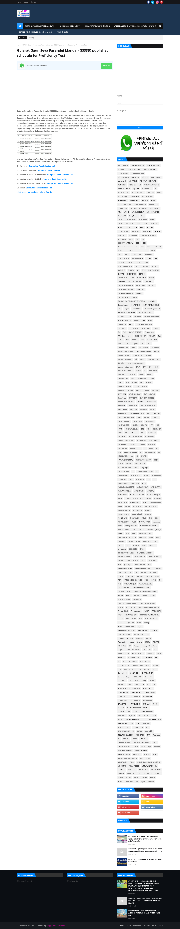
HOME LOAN (137, 421)
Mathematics (122, 495)
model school (137, 514)
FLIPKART (152, 336)
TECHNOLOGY (138, 727)
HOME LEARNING (124, 421)
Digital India (148, 282)
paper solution (140, 564)
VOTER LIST (132, 770)
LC (133, 471)
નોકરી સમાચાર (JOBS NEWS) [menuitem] (70, 26)
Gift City (148, 355)
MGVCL (127, 506)
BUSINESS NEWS (123, 231)
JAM (119, 452)
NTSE (128, 545)
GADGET (127, 344)
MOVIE (144, 518)
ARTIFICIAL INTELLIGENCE (138, 208)
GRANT (141, 375)
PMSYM (136, 595)
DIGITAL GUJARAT (134, 282)
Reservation (122, 642)
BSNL (142, 227)
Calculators (136, 231)
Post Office (137, 599)
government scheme (125, 367)
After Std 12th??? (124, 189)
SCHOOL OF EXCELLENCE (141, 665)
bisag (139, 224)
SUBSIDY (121, 708)
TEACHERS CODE (124, 727)
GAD (119, 344)
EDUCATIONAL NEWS (145, 313)
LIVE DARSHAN (123, 475)
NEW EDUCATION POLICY (127, 537)
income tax (152, 433)
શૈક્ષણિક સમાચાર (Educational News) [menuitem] (39, 26)
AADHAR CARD (156, 177)
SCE (124, 661)
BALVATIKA (143, 220)
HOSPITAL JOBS (123, 425)
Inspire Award (153, 441)
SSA (148, 685)
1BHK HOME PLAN (137, 165)
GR (145, 371)
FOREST (135, 340)
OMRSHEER (133, 549)
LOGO (131, 479)
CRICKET (138, 262)
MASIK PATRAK (156, 487)
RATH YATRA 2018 (124, 634)
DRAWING (152, 301)
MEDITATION (122, 502)
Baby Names (133, 216)
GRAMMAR (132, 375)
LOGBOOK (122, 479)
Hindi (148, 413)
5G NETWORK (123, 173)
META (120, 506)
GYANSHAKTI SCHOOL (126, 402)
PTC (140, 619)
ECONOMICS (136, 309)
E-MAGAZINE (136, 305)
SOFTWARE (122, 681)
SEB (119, 669)
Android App (122, 196)
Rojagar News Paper (150, 646)
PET (119, 580)
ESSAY (150, 320)
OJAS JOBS (152, 545)
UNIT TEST (143, 739)
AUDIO (126, 212)
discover (147, 926)
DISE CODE (140, 289)
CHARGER (157, 247)
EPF (143, 320)
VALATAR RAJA (146, 747)
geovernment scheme (126, 351)
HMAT (139, 417)
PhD (119, 584)
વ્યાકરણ (151, 781)
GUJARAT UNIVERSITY (125, 390)
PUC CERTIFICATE (151, 619)
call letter (157, 231)
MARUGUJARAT (142, 487)
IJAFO (143, 433)
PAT (136, 572)
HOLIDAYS (155, 417)
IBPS (142, 429)
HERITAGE (143, 410)
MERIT (145, 502)
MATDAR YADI (139, 491)
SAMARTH (150, 654)
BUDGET (150, 227)
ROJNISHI (121, 650)
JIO (159, 452)
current (155, 266)
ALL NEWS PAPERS (138, 193)
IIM (133, 433)
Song (144, 681)
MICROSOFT (137, 506)
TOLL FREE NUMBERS (125, 735)
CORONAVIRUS (137, 258)
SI (145, 677)
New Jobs (142, 537)
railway (146, 623)
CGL (142, 247)
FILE (124, 332)
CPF (155, 258)
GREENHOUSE (123, 379)
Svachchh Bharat (147, 712)
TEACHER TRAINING (143, 723)
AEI (140, 185)
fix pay (130, 336)
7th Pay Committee (137, 173)
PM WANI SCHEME (124, 592)
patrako (143, 572)
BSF (135, 227)
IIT (137, 433)
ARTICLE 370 (122, 208)
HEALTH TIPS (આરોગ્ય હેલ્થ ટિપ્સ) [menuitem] (97, 26)
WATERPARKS (155, 770)
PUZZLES (121, 623)
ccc (143, 239)
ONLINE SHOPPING (154, 557)
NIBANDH (121, 541)
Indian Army (149, 437)
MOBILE (147, 510)
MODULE (148, 514)
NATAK (142, 530)
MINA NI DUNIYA (150, 506)
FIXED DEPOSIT (140, 336)
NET (150, 533)
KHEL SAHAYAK (140, 464)
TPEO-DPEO (140, 735)
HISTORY (157, 413)
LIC (157, 471)
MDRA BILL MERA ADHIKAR (134, 499)
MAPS (144, 483)
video (155, 754)
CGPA (149, 247)
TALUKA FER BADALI (133, 719)
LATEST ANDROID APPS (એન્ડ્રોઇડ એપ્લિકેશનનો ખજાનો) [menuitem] (135, 26)
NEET (134, 533)
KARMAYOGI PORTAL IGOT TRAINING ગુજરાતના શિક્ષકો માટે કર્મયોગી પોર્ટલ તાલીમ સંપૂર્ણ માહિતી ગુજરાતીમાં (144, 838)
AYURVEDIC (122, 216)
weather (121, 774)
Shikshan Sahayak (124, 677)
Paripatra (158, 568)
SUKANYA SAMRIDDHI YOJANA (137, 708)
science (155, 665)
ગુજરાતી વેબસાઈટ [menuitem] (62, 32)
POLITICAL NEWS (124, 599)
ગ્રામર (143, 781)
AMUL (159, 193)
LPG (148, 479)
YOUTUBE (129, 781)
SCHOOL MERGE (123, 665)
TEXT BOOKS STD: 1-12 (126, 731)
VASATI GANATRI (124, 754)
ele (130, 317)
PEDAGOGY (130, 576)
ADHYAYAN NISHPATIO (148, 181)
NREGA (120, 545)
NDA (127, 533)
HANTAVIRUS (132, 406)
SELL (154, 669)
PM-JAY (120, 595)
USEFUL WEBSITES (124, 747)
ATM (119, 212)
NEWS (24, 45)
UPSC (154, 743)
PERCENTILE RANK (152, 576)
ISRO (151, 448)
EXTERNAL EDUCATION (144, 324)
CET (137, 247)
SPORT (137, 685)
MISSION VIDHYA (124, 510)
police (152, 595)
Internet (142, 444)
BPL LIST (128, 227)
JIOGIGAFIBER (123, 456)
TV (119, 739)
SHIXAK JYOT (138, 677)
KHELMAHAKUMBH (124, 468)
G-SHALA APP (152, 340)
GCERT (133, 348)
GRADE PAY (153, 371)
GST (141, 382)
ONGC (142, 549)
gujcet (146, 390)
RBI (148, 634)
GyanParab (122, 398)
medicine (157, 499)
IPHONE (133, 448)
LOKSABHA (140, 479)
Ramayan (154, 630)
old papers (122, 549)
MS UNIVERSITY (123, 522)
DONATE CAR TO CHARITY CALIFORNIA (131, 301)
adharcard (122, 181)
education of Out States (126, 313)
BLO (146, 224)
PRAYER (146, 611)
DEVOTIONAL (141, 278)
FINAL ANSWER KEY (135, 332)
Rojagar (137, 646)
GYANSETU (133, 398)
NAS (135, 530)
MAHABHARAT (123, 483)
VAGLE (136, 747)
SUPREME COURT (124, 712)
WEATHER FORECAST (134, 774)
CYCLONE (121, 270)
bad (142, 216)
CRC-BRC (121, 262)
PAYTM (120, 576)
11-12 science (123, 165)
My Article (156, 522)
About (26, 2)
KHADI (120, 464)
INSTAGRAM (122, 444)
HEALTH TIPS (122, 410)
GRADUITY (122, 375)
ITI (156, 448)
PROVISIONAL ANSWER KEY (149, 615)
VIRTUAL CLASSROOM (149, 766)
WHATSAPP (148, 774)
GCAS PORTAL (123, 348)
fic (119, 332)
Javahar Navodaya (130, 452)
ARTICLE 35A (153, 204)
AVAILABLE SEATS (138, 212)
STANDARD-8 (122, 704)
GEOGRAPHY (143, 348)
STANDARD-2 (122, 696)
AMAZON (150, 193)
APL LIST (145, 200)
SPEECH (151, 681)
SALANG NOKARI (138, 654)
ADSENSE (132, 185)
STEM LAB (146, 704)
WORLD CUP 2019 (124, 778)
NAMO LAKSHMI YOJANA (148, 526)
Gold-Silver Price (153, 359)
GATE (148, 344)
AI (155, 189)
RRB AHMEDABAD (134, 650)
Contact (33, 2)
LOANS (146, 475)
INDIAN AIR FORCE (135, 437)
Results (139, 642)
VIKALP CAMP (122, 762)
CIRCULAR (132, 251)
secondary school (130, 669)
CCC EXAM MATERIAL (125, 243)
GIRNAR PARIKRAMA (125, 359)
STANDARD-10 (123, 692)
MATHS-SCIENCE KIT (137, 495)
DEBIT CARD (131, 274)
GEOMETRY (155, 348)
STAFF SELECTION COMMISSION (129, 688)
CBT (137, 239)
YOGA (120, 781)
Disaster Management (126, 289)
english (136, 320)
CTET (136, 266)
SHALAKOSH (134, 673)
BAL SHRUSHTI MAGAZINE (127, 220)
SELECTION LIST (145, 669)
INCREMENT (122, 437)
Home (19, 2)
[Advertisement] (65, 87)
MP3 (150, 518)
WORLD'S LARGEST (140, 778)
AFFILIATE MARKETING (151, 185)
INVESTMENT (122, 448)
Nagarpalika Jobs (131, 526)
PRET (120, 615)
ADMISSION (122, 185)
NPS (155, 541)
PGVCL (154, 580)
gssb (127, 382)
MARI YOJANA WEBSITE (126, 487)
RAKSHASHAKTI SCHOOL (126, 630)
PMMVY (128, 595)
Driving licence (123, 305)
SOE (151, 677)
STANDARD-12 (150, 692)
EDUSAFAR (122, 317)
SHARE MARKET (147, 673)
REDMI (148, 638)
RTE (144, 650)
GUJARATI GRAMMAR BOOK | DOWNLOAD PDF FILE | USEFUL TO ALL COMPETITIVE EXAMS (145, 900)
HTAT (120, 429)
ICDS (148, 429)
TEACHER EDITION (154, 719)
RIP (130, 646)
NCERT (120, 533)
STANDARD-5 (122, 700)
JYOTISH (144, 456)
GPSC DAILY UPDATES (125, 371)
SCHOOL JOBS (145, 661)
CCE (144, 243)
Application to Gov (124, 204)
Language (144, 468)
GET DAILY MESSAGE (144, 351)
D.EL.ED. (131, 270)
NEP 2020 (142, 533)
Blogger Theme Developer (55, 926)
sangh (159, 654)
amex (161, 926)
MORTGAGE (134, 518)
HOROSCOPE (149, 421)
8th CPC (145, 177)
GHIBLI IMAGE (137, 355)
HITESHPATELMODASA (126, 417)
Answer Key (134, 196)
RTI (150, 650)
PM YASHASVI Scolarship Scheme (145, 592)
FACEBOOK (122, 328)
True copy (156, 735)
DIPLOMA (151, 286)
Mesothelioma (155, 502)
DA (138, 270)
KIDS (136, 468)
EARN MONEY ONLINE (151, 305)
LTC (154, 479)
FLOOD (120, 340)
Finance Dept (149, 332)
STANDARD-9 (135, 704)
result (132, 642)
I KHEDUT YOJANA (131, 429)
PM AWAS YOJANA (145, 584)
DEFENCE (142, 274)
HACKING (140, 402)
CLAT (146, 251)
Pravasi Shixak (123, 611)
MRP (156, 518)
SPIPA (130, 685)
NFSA (158, 537)
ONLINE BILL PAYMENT (144, 553)
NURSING (136, 545)
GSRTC (120, 382)
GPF (144, 367)
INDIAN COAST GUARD (126, 441)
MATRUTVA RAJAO (153, 495)
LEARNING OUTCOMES (145, 471)
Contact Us (137, 926)
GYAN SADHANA (135, 394)
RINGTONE (122, 646)
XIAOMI (152, 778)
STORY (155, 704)
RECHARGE (139, 638)
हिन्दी (137, 781)
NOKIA (138, 541)
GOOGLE (121, 363)
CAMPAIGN (133, 235)
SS (143, 685)
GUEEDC (149, 382)
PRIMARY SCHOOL (131, 615)
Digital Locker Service (125, 286)
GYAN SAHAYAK (149, 394)
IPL (140, 448)
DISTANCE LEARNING (125, 293)
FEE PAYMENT (133, 328)
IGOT (126, 433)
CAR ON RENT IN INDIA (148, 235)
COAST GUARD (137, 255)
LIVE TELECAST (136, 475)
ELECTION (137, 317)
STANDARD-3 (135, 696)
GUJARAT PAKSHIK (124, 386)
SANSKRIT (121, 657)
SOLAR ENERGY (134, 681)
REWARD (156, 642)
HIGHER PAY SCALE (137, 413)
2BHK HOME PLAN (153, 165)
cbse (131, 239)
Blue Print (154, 224)
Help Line (133, 410)
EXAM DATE (122, 324)
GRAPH (149, 375)
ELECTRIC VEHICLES (124, 320)
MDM (120, 499)
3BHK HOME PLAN (134, 169)
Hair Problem (151, 402)
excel (131, 324)
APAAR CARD (122, 200)
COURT (148, 258)
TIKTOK (139, 731)
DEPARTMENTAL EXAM (126, 278)
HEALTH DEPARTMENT (148, 406)
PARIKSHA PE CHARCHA (143, 568)
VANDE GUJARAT (141, 750)
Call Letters (122, 235)
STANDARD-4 (147, 696)
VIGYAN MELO (145, 758)
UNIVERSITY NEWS (124, 743)
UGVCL (134, 739)
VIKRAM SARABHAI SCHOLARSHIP (148, 762)
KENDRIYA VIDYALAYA (143, 460)
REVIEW (147, 642)
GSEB (132, 379)
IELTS (120, 433)
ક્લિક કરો (106, 66)
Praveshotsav (136, 611)
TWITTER (126, 739)
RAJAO (140, 626)
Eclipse (126, 309)
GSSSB (134, 382)
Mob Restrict (137, 510)
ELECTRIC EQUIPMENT (151, 317)
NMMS (130, 541)
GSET (152, 379)
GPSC (156, 367)
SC (119, 661)
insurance (133, 444)
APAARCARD (134, 200)
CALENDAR (147, 231)
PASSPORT (128, 572)
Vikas (132, 762)
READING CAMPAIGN (125, 638)
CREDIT (130, 262)
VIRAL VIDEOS (134, 766)
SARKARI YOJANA (134, 657)
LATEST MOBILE (123, 471)
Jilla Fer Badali (150, 452)
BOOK (120, 227)
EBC (119, 309)
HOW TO (144, 425)
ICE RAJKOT (157, 429)
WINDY (158, 774)
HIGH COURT (122, 413)
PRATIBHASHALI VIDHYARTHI (148, 607)
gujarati (138, 390)
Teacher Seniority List (125, 723)
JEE (141, 452)
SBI (156, 657)
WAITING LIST (143, 770)
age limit (136, 189)
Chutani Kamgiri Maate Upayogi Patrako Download (145, 860)
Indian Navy (141, 441)
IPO (145, 448)
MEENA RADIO (135, 502)
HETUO (152, 410)
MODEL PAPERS (123, 514)
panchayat (128, 564)
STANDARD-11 (136, 692)
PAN (119, 564)
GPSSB (138, 371)
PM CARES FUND (124, 588)
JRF (137, 456)
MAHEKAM (135, 483)
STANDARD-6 (135, 700)
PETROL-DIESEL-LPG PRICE (133, 580)
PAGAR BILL (152, 561)
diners (154, 926)
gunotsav (155, 390)
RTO (155, 650)
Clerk (153, 251)
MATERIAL (150, 491)
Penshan (140, 576)
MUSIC (134, 522)
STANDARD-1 (147, 688)
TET (147, 727)
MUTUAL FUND (144, 522)
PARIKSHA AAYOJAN (125, 568)
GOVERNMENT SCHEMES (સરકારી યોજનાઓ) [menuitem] (35, 32)
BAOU (120, 224)
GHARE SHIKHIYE (124, 355)
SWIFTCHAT (122, 716)
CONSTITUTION (123, 258)
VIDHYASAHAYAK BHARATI (127, 758)
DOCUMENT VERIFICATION (127, 297)
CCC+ (138, 243)
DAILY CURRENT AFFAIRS (150, 270)
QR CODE (131, 623)
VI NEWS (147, 754)
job (132, 456)
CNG (127, 255)
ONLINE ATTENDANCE (126, 553)
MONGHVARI (122, 518)
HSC (157, 425)
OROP (143, 561)
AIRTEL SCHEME (123, 193)
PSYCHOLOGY (131, 619)
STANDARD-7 (147, 700)
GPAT (138, 367)
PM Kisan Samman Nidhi (141, 588)
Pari (149, 564)
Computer (149, 255)
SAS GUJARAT (147, 657)
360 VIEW (121, 169)
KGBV (156, 460)
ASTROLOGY (154, 208)
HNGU (146, 417)
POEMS (144, 595)
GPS (150, 367)
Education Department (152, 309)
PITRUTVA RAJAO (130, 584)
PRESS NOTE (156, 611)
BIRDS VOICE (130, 224)
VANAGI (157, 747)
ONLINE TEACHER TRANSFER (128, 561)
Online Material (139, 557)
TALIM (120, 719)
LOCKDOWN (156, 475)
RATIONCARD (139, 634)
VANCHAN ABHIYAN (125, 750)
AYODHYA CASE (153, 212)
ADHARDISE (133, 181)
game (136, 344)
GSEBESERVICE (142, 379)
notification (147, 541)
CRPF (146, 262)
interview (151, 444)
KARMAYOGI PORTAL (125, 460)
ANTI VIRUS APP (147, 196)
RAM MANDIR (143, 630)
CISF (140, 251)
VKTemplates (29, 926)
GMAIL (142, 359)
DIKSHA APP (140, 286)
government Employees (136, 363)
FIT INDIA (121, 336)
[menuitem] (20, 26)
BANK (152, 220)
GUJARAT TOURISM (140, 386)
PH (160, 580)
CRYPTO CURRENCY (125, 266)
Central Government (125, 247)
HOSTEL (135, 425)
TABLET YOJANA (144, 716)
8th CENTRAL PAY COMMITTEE (128, 177)
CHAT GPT (121, 251)
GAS (142, 344)
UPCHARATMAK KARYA (142, 743)
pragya (120, 607)
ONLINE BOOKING (124, 557)
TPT (148, 735)
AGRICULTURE (147, 189)
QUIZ (139, 623)
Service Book (122, 673)
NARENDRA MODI (124, 530)
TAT (144, 719)
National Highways (154, 530)
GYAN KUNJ (122, 394)
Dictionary (121, 282)
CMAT (120, 255)
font (127, 340)
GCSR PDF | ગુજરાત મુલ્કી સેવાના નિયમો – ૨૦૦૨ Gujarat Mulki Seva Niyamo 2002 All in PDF (145, 850)
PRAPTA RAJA (130, 607)
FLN (159, 336)
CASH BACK (122, 239)
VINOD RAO (122, 766)
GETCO (156, 351)
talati (154, 716)
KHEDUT (129, 464)
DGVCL (151, 278)
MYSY (120, 526)
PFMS (146, 580)
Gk (136, 359)
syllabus (132, 716)
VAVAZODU (137, 754)
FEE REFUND (146, 328)
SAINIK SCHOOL (123, 654)
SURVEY (135, 712)
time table (148, 731)
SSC (154, 685)
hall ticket (121, 406)
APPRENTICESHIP (140, 204)
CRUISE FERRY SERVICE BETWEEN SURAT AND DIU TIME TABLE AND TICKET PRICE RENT (144, 913)
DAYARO (121, 274)
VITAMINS (121, 770)
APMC (153, 200)
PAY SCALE (153, 572)
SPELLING (121, 685)
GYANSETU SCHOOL (147, 398)
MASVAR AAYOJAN (124, 491)
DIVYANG (139, 293)
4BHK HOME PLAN (150, 169)
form (142, 340)
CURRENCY (145, 266)
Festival (155, 328)
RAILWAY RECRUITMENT (126, 626)
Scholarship (133, 661)
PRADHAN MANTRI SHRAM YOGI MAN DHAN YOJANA (136, 603)
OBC (144, 545)
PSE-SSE (120, 619)
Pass (119, 572)
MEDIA (148, 499)
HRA (151, 425)
